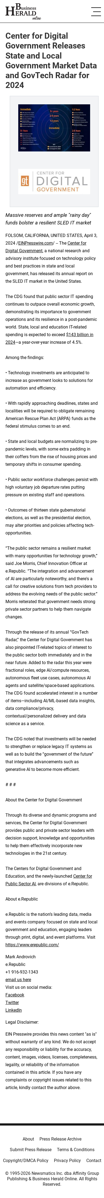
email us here (18, 979)
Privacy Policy (67, 1160)
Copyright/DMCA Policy (25, 1160)
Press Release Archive (60, 1139)
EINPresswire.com (35, 243)
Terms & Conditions (75, 1149)
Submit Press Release (30, 1149)
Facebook (14, 995)
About (28, 1139)
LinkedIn (13, 1010)
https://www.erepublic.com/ (32, 944)
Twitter (12, 1002)
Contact (93, 1160)
